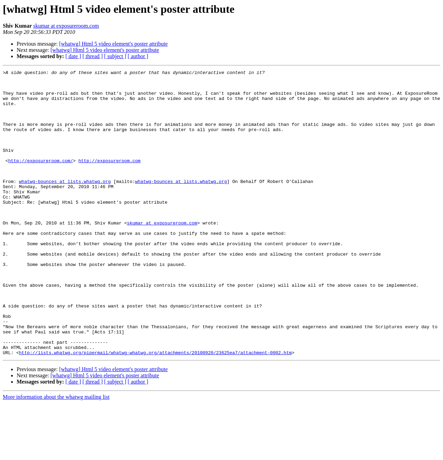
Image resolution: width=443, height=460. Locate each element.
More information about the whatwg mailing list (56, 454)
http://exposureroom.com (109, 179)
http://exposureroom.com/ (40, 179)
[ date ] (73, 56)
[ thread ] (92, 56)
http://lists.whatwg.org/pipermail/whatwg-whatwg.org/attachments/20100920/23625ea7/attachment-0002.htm (155, 409)
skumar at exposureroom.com (66, 26)
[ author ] (138, 56)
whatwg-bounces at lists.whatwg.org (65, 204)
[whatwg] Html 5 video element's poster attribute (113, 44)
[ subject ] (115, 56)
